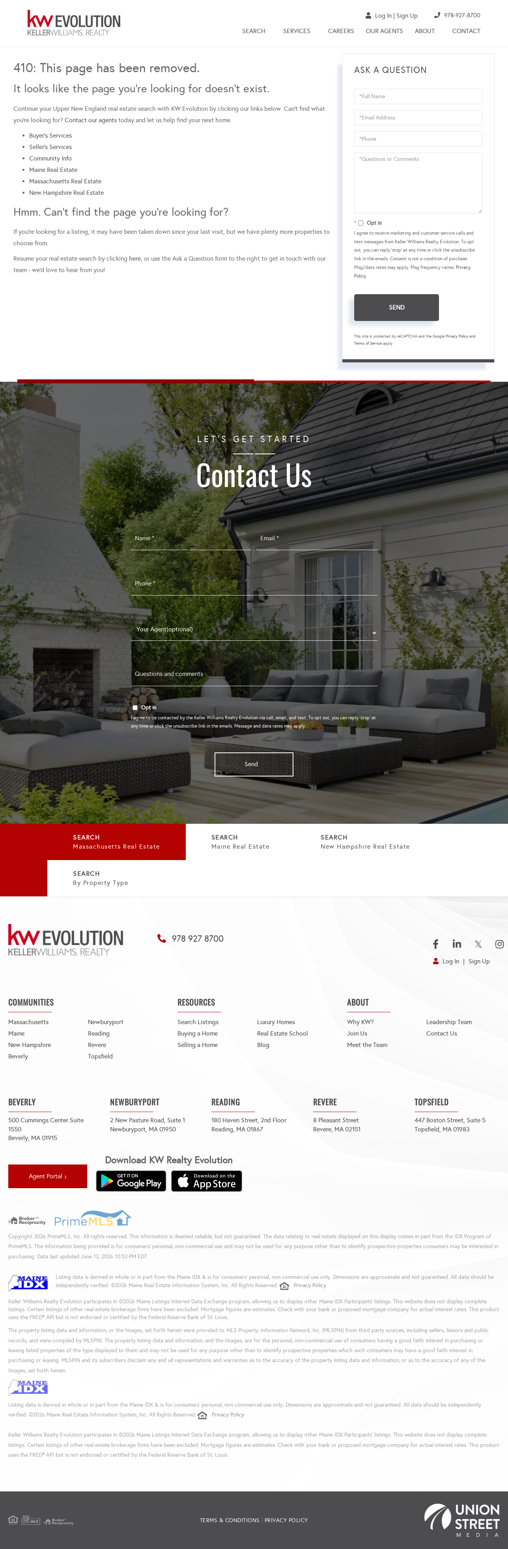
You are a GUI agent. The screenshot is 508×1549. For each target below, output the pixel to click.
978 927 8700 (198, 938)
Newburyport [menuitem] (105, 1022)
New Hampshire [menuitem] (29, 1045)
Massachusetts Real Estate (65, 181)
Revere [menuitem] (97, 1045)
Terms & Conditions (230, 1520)
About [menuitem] (425, 31)
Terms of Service (368, 344)
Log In (381, 15)
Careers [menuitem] (341, 31)
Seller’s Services (50, 147)
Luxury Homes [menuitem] (276, 1022)
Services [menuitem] (296, 31)
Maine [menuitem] (16, 1033)
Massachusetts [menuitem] (28, 1022)
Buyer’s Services (50, 135)
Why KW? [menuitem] (360, 1022)
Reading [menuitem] (99, 1033)
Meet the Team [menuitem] (367, 1045)
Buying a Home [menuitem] (197, 1033)
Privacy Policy (457, 336)
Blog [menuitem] (263, 1045)
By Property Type (100, 882)
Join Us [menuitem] (357, 1033)
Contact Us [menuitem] (441, 1033)
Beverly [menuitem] (18, 1056)
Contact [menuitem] (466, 31)
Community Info (50, 158)
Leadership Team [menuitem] (449, 1022)
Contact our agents (91, 120)
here (135, 259)
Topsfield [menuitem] (100, 1056)
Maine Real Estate (53, 170)
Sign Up (404, 15)
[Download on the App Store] (206, 1181)
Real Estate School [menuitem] (282, 1033)
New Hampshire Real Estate (66, 192)
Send (397, 308)
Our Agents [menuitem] (384, 31)
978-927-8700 (461, 15)
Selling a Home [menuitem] (197, 1045)
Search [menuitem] (253, 31)
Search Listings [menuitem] (198, 1022)
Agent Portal (45, 1176)
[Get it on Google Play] (130, 1181)
